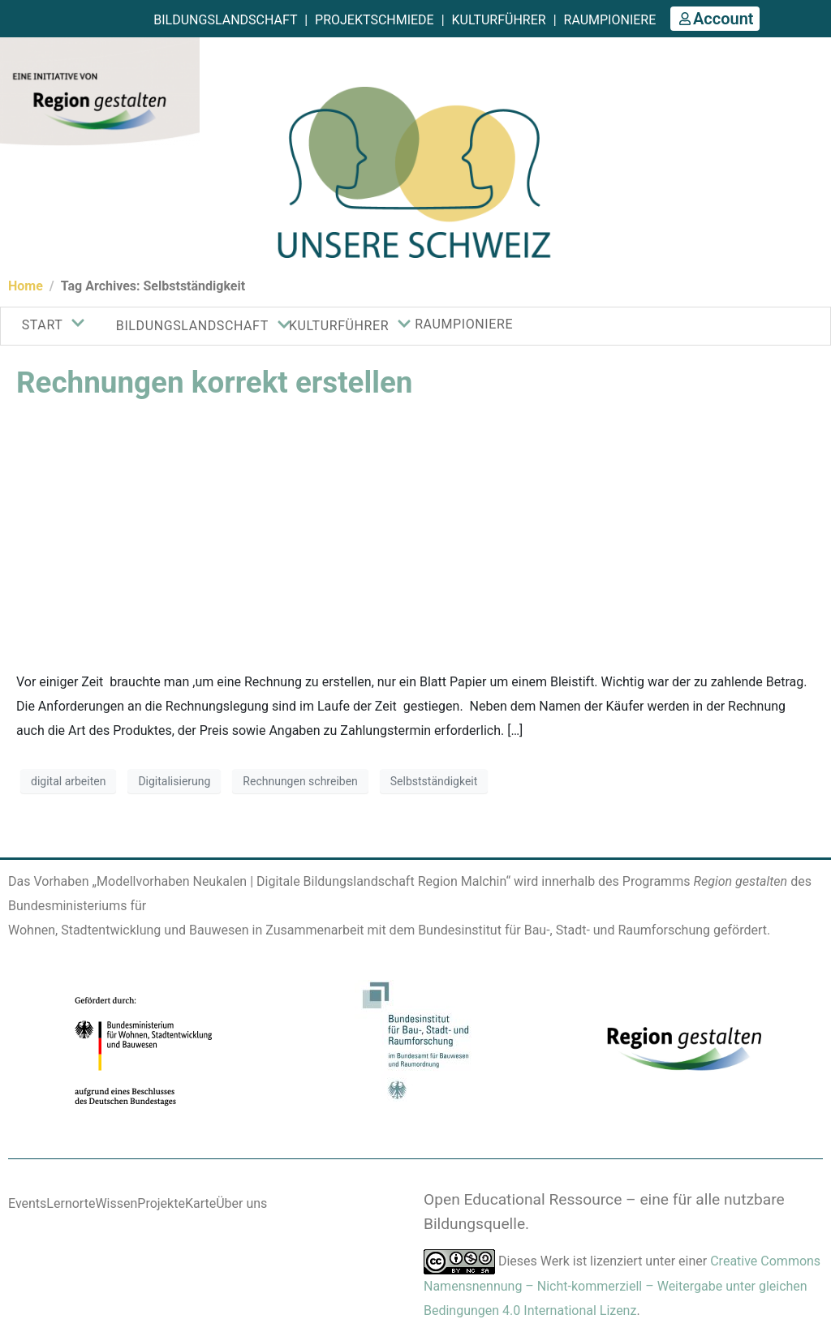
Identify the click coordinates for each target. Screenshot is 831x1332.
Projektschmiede (374, 20)
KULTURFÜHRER (338, 325)
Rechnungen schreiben (300, 781)
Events (27, 1203)
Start (47, 324)
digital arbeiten (68, 781)
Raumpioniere (610, 20)
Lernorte (70, 1203)
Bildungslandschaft (225, 20)
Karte (200, 1203)
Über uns (241, 1203)
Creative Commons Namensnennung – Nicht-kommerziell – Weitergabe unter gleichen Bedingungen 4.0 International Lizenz (622, 1285)
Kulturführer (499, 20)
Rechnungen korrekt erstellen (214, 382)
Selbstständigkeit (434, 781)
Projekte (161, 1203)
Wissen (116, 1203)
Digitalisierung (174, 781)
